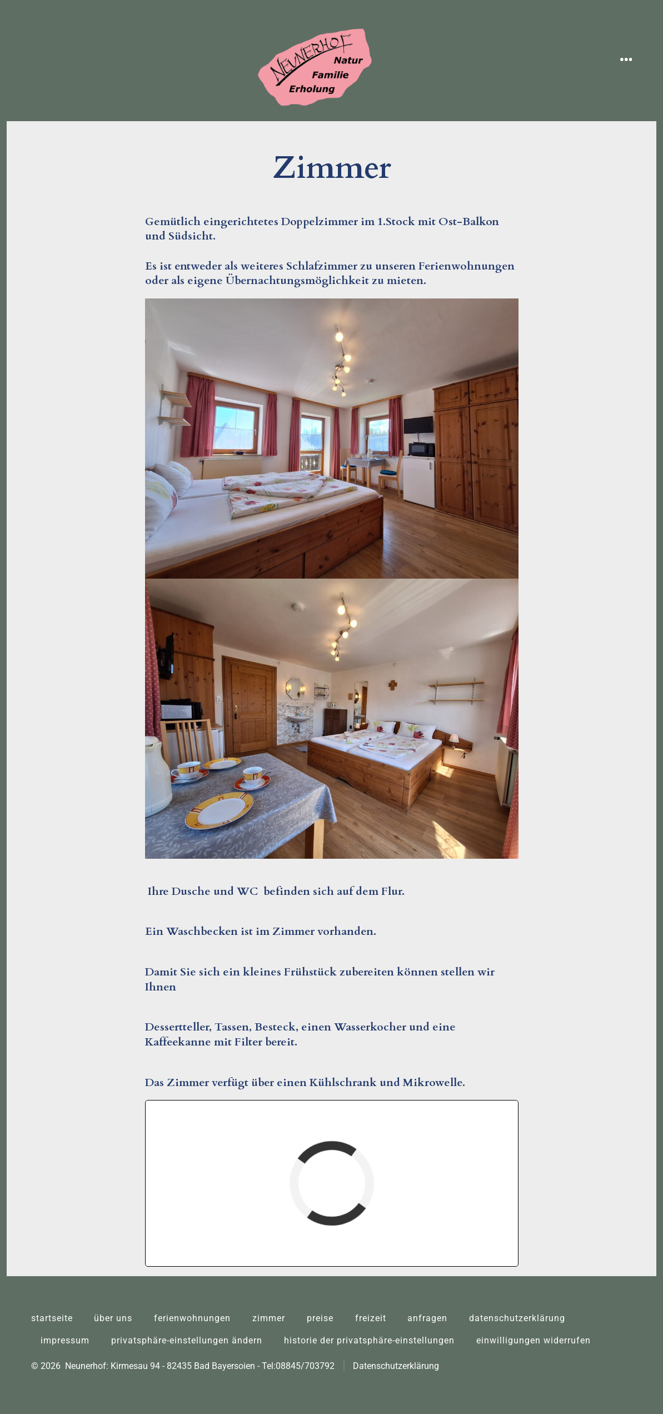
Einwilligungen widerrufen (533, 1340)
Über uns (113, 1318)
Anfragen (427, 1318)
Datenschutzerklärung (517, 1318)
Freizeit (370, 1318)
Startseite (52, 1318)
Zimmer (268, 1318)
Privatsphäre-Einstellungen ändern (186, 1340)
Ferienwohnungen (192, 1318)
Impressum (65, 1340)
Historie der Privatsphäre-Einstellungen (369, 1340)
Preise (320, 1318)
